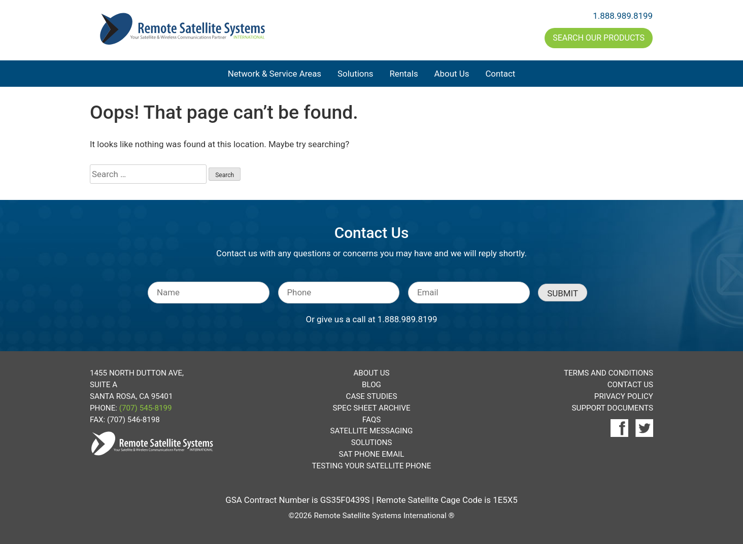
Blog (371, 384)
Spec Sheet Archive (371, 408)
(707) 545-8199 (145, 408)
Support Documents (612, 408)
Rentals (403, 74)
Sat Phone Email (371, 454)
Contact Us (630, 384)
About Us (451, 74)
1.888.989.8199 (623, 16)
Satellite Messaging (371, 430)
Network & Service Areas (274, 74)
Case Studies (371, 396)
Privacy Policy (623, 396)
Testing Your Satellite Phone (371, 465)
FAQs (371, 419)
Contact (500, 74)
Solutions (355, 74)
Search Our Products (599, 38)
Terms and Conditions (608, 373)
